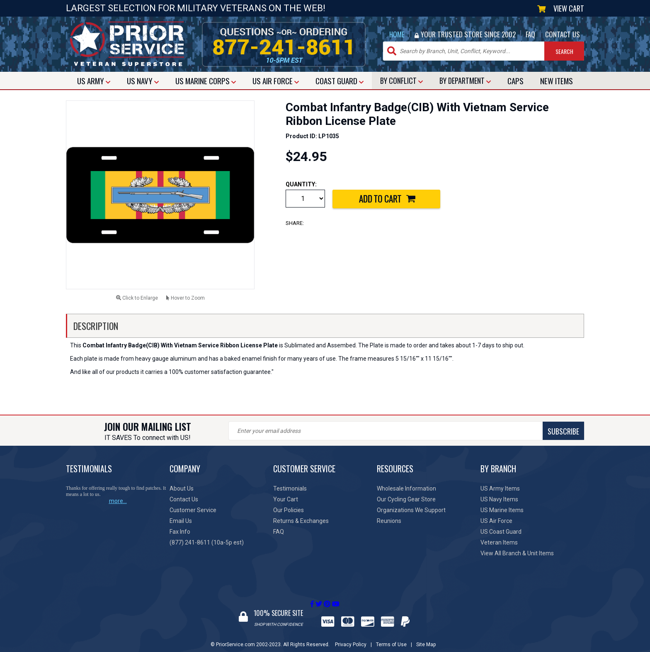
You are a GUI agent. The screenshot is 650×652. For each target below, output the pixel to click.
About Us (182, 488)
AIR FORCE (275, 80)
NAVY (143, 80)
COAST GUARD (339, 80)
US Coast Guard (500, 531)
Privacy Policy (350, 637)
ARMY (93, 80)
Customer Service (193, 510)
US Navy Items (499, 499)
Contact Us (184, 499)
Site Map (426, 637)
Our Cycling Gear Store (406, 499)
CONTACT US (562, 34)
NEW (556, 80)
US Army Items (500, 488)
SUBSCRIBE (374, 431)
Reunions (389, 521)
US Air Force (496, 521)
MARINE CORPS (205, 80)
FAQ (530, 34)
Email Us (181, 521)
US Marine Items (502, 510)
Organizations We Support (411, 510)
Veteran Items (499, 542)
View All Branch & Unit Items (517, 553)
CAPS (515, 80)
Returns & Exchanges (301, 521)
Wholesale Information (406, 488)
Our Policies (288, 510)
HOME (397, 34)
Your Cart (285, 499)
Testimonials (290, 488)
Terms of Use (391, 637)
